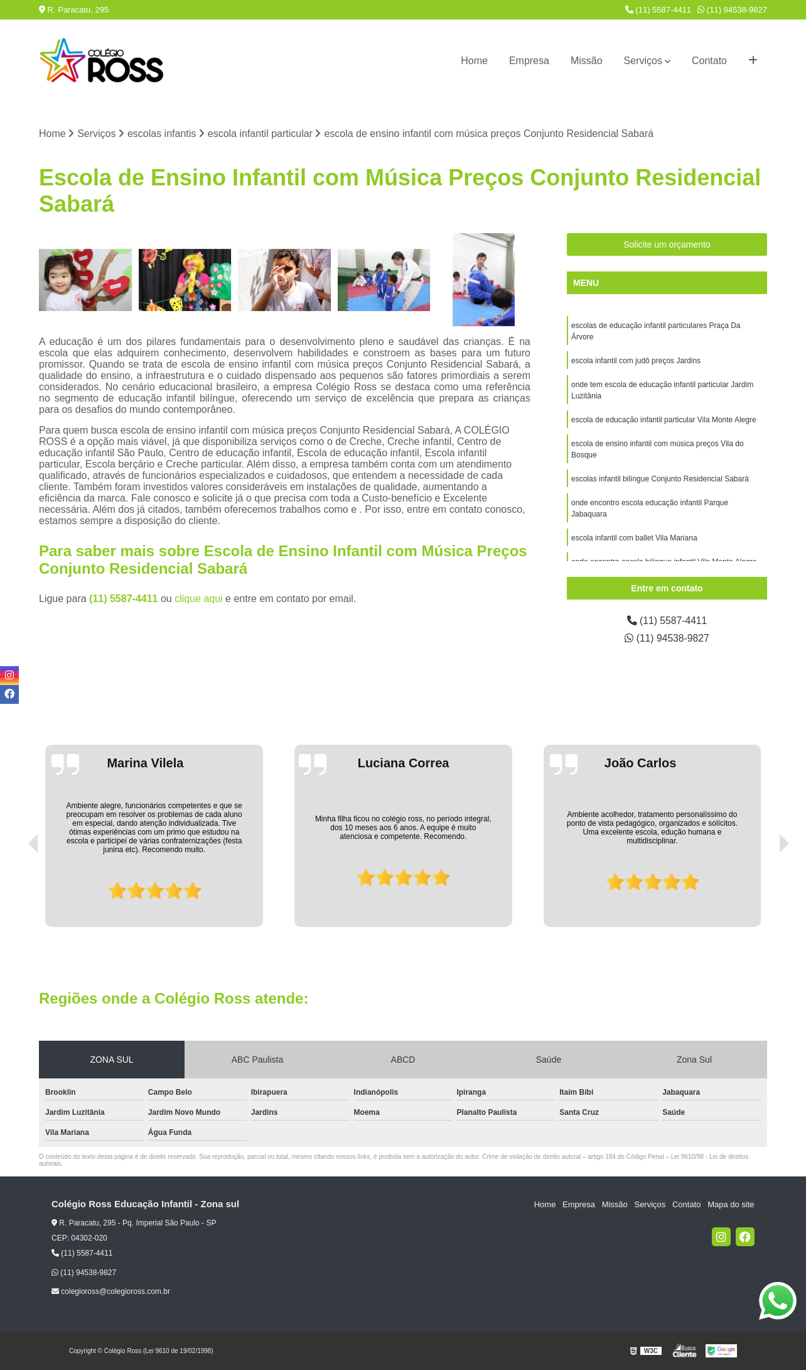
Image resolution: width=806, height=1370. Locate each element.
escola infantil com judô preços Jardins (636, 361)
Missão (587, 60)
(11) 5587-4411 (658, 9)
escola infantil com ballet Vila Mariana (634, 538)
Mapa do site (730, 1205)
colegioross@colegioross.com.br (110, 1291)
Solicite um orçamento (667, 245)
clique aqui (199, 598)
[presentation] (15, 892)
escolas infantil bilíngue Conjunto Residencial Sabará (660, 479)
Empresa (529, 60)
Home (474, 60)
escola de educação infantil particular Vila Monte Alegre (663, 420)
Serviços (643, 60)
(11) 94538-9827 (732, 9)
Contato (709, 60)
